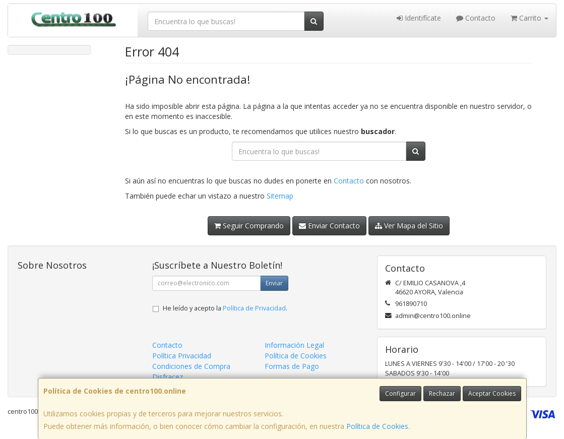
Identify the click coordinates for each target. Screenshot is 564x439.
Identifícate (419, 18)
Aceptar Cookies (492, 393)
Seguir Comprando (249, 225)
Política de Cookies (377, 426)
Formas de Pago (292, 366)
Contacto (475, 18)
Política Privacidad (181, 355)
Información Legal (294, 345)
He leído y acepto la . (225, 308)
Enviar (274, 283)
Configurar (400, 393)
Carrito (529, 18)
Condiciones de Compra (191, 366)
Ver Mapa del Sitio (409, 225)
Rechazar (442, 393)
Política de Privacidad (254, 308)
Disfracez (167, 377)
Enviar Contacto (329, 225)
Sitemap (280, 196)
